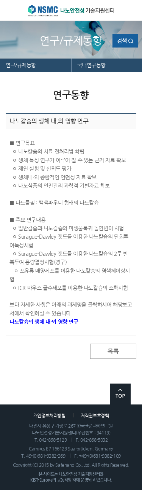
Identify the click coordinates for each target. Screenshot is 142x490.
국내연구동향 (91, 65)
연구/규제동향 (21, 65)
